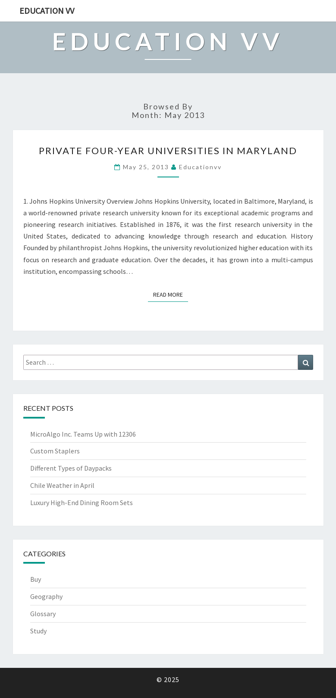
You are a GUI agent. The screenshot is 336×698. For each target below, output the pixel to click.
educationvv (200, 167)
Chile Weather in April (62, 485)
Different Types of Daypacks (71, 468)
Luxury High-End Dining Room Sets (81, 502)
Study (38, 631)
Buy (35, 579)
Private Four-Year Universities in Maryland (168, 150)
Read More (170, 294)
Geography (46, 596)
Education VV (46, 10)
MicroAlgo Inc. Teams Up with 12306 (83, 434)
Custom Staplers (55, 451)
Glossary (43, 613)
